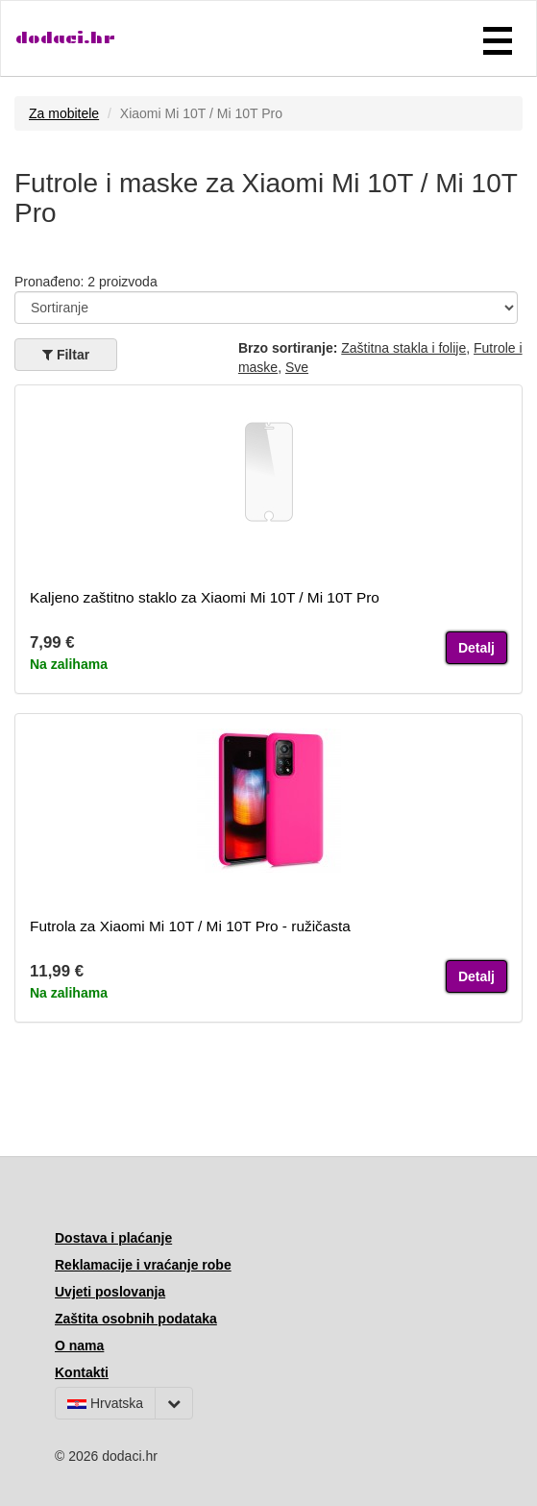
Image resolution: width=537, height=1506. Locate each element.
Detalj (476, 647)
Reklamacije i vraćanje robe (143, 1264)
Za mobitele (64, 113)
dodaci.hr (65, 38)
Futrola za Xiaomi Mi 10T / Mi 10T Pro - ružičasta (190, 926)
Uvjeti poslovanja (110, 1291)
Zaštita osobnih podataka (136, 1318)
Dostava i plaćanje (113, 1238)
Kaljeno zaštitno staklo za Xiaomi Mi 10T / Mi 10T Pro (204, 597)
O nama (79, 1345)
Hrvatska (105, 1403)
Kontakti (82, 1372)
